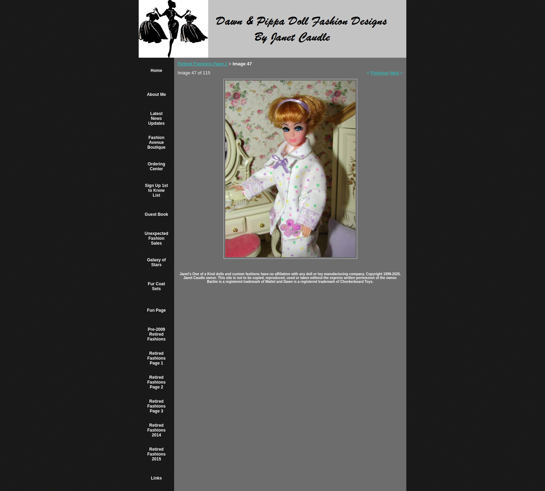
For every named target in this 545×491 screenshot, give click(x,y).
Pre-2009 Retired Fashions (156, 334)
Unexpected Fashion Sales (156, 238)
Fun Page (156, 310)
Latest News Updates (156, 118)
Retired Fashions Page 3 (156, 406)
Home (156, 70)
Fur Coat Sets (156, 286)
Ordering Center (156, 166)
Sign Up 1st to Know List (156, 190)
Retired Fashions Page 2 (156, 382)
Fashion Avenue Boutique (156, 142)
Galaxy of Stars (156, 262)
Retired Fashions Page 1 (156, 358)
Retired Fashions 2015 (156, 454)
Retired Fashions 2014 (156, 430)
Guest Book (156, 214)
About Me (156, 94)
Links (156, 478)
